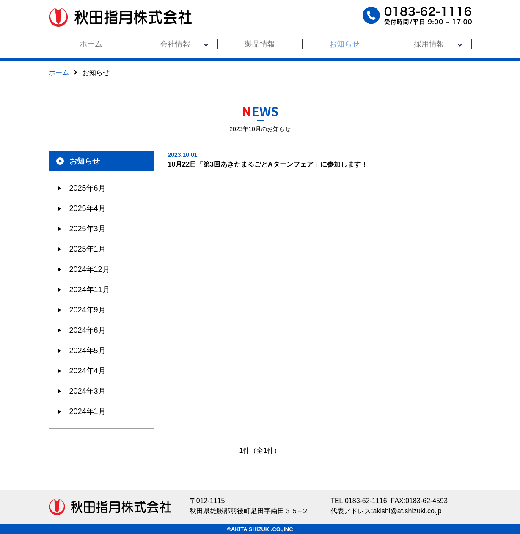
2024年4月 (87, 371)
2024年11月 (89, 289)
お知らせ (84, 161)
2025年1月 (87, 249)
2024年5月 (87, 350)
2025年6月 (87, 188)
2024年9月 (87, 310)
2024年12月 (89, 269)
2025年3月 (87, 229)
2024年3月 (87, 391)
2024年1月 (87, 411)
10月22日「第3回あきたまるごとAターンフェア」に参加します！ (320, 159)
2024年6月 (87, 330)
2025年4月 (87, 208)
